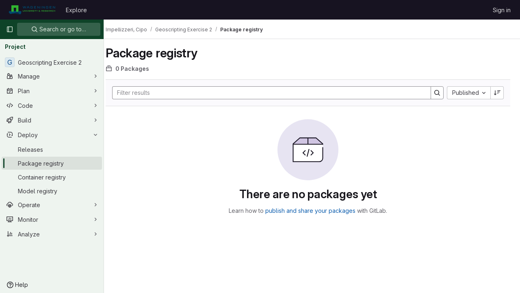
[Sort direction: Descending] (497, 92)
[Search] (271, 93)
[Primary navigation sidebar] (9, 29)
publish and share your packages (314, 210)
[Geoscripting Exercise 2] (52, 62)
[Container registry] (52, 177)
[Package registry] (52, 163)
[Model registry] (52, 190)
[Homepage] (31, 9)
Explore (76, 10)
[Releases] (52, 149)
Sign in (502, 10)
